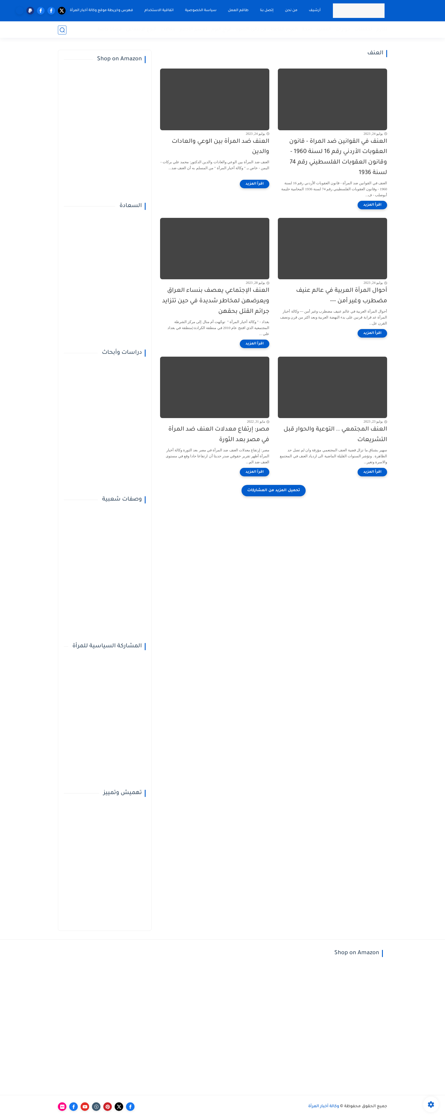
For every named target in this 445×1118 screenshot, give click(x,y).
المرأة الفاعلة (284, 29)
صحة (307, 29)
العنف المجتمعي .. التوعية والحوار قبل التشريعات (335, 434)
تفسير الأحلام (193, 29)
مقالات (168, 29)
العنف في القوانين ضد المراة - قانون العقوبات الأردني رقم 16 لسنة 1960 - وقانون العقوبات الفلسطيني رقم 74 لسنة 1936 (338, 157)
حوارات (343, 29)
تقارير (381, 29)
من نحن (291, 11)
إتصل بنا (266, 11)
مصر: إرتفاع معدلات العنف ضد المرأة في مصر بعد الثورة (218, 434)
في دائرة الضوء (251, 29)
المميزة (323, 29)
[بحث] (62, 30)
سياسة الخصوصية (200, 11)
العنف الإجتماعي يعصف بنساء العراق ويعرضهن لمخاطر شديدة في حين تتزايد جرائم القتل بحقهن (215, 301)
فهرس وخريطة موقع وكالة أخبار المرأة (101, 11)
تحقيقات (363, 29)
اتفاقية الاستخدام (158, 11)
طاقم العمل (238, 11)
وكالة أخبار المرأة (323, 1106)
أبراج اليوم (221, 29)
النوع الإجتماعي (141, 29)
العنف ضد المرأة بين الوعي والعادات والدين (220, 147)
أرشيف (314, 11)
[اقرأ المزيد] (372, 205)
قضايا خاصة (109, 29)
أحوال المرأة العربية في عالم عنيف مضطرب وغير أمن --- (341, 296)
